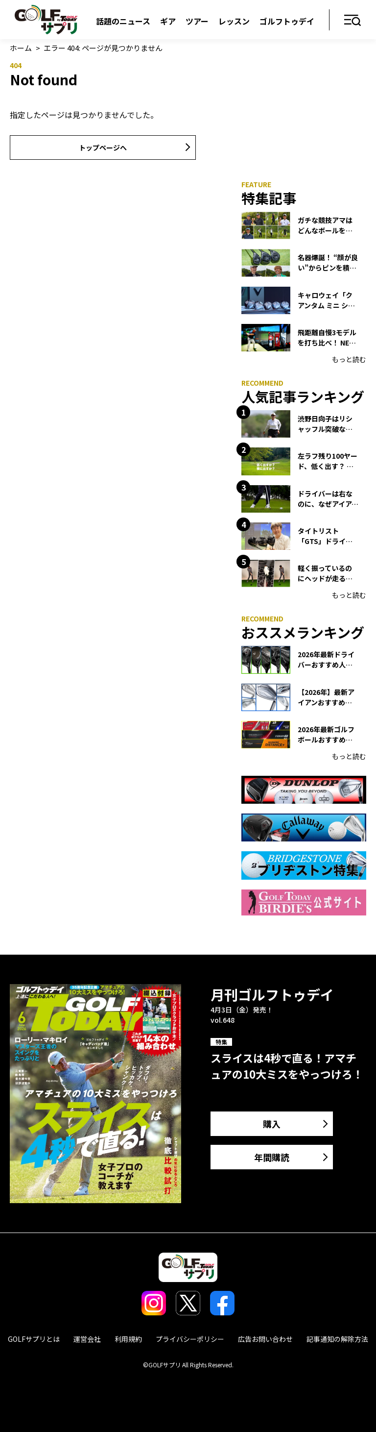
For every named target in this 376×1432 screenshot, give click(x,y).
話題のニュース (123, 21)
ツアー (197, 21)
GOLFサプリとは (34, 1339)
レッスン (234, 21)
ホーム (21, 48)
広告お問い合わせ (265, 1339)
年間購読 (271, 1157)
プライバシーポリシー (190, 1339)
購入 (272, 1123)
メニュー (352, 20)
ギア (168, 21)
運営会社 (87, 1339)
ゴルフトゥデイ (286, 21)
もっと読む (349, 359)
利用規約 (128, 1339)
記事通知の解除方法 (337, 1339)
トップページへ (103, 147)
